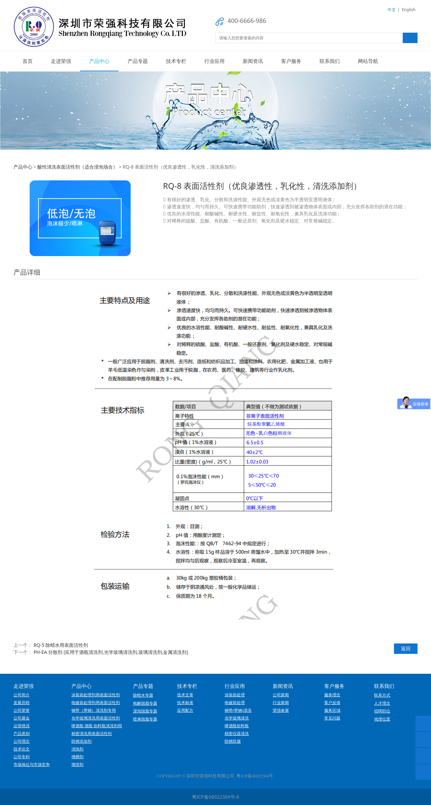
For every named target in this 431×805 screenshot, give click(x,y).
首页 (28, 61)
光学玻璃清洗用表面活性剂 (95, 718)
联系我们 (330, 61)
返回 (405, 648)
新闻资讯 (253, 61)
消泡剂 (77, 749)
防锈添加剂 (81, 741)
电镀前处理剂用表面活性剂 (95, 702)
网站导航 (368, 61)
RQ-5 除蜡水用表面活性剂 (61, 645)
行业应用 (214, 61)
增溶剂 (77, 764)
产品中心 (99, 61)
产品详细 (26, 272)
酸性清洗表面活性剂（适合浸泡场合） (77, 167)
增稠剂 (77, 757)
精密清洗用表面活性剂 (91, 733)
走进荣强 (61, 61)
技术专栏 (176, 61)
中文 (392, 9)
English (409, 9)
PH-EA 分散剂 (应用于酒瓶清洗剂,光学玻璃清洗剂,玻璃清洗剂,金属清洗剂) (111, 652)
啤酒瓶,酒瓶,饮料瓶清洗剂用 (96, 726)
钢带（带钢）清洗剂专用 (93, 710)
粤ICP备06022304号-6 (215, 797)
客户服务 (291, 61)
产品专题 (138, 61)
